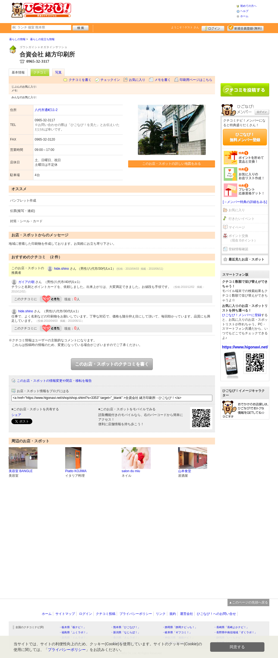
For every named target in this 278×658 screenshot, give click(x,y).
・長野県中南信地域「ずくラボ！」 (235, 632)
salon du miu (131, 471)
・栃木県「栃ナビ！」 (72, 627)
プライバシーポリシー (135, 614)
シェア (16, 415)
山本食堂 (184, 471)
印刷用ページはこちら (196, 80)
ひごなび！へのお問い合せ (216, 614)
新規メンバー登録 (245, 27)
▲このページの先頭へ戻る (248, 602)
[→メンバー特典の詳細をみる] (245, 202)
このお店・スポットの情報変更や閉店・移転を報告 (54, 381)
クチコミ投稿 (105, 614)
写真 (58, 72)
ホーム (244, 16)
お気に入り (137, 80)
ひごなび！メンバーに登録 (241, 315)
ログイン (213, 27)
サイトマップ (65, 614)
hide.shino (61, 269)
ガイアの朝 (26, 282)
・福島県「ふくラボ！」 (74, 632)
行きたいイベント (242, 219)
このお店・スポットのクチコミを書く (112, 364)
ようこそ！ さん (185, 27)
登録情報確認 (238, 249)
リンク (161, 614)
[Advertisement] (153, 11)
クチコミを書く (80, 80)
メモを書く (162, 80)
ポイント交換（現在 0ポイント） (243, 238)
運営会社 (186, 614)
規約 (172, 614)
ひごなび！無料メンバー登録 (245, 137)
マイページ (237, 227)
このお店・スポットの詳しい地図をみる (171, 164)
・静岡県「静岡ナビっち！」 (179, 627)
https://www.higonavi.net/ (245, 347)
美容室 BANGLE (21, 471)
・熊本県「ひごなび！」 (125, 627)
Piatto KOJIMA (76, 471)
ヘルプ (244, 10)
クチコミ (39, 72)
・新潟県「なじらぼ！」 (125, 632)
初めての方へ (248, 5)
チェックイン (110, 80)
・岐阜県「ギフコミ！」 (177, 632)
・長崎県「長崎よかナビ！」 (231, 627)
